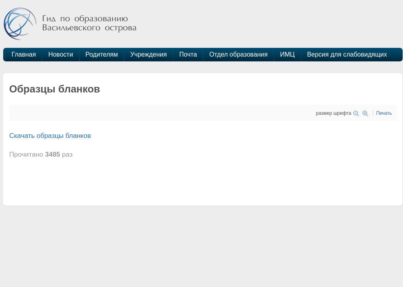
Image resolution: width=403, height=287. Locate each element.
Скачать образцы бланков (50, 136)
